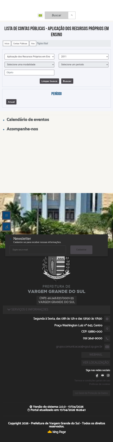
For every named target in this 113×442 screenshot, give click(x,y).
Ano (33, 43)
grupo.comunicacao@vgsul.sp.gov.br (79, 346)
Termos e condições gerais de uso (92, 380)
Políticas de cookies (99, 384)
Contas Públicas (20, 43)
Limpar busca (49, 81)
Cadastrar (81, 249)
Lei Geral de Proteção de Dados (91, 393)
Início (7, 43)
